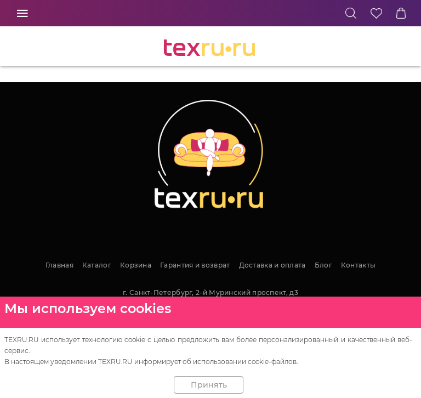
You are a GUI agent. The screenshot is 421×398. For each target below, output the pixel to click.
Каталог (96, 265)
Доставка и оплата (272, 265)
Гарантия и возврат (195, 265)
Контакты (358, 265)
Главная (59, 265)
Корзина (135, 265)
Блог (323, 265)
